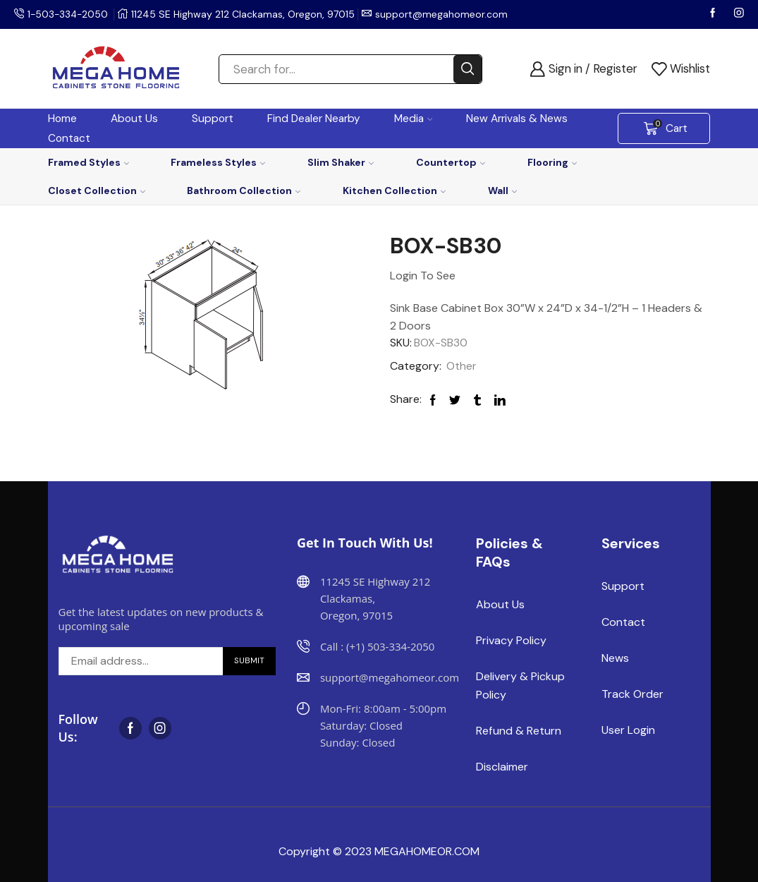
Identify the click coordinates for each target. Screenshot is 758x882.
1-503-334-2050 (69, 14)
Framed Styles (88, 162)
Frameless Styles (218, 162)
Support (212, 118)
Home (62, 118)
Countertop (450, 162)
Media (413, 118)
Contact (69, 138)
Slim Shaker (340, 162)
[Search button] (467, 69)
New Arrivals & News (517, 118)
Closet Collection (96, 190)
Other (461, 365)
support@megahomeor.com (444, 14)
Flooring (552, 162)
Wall (502, 190)
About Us (134, 118)
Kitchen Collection (394, 190)
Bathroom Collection (243, 190)
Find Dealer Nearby (313, 118)
